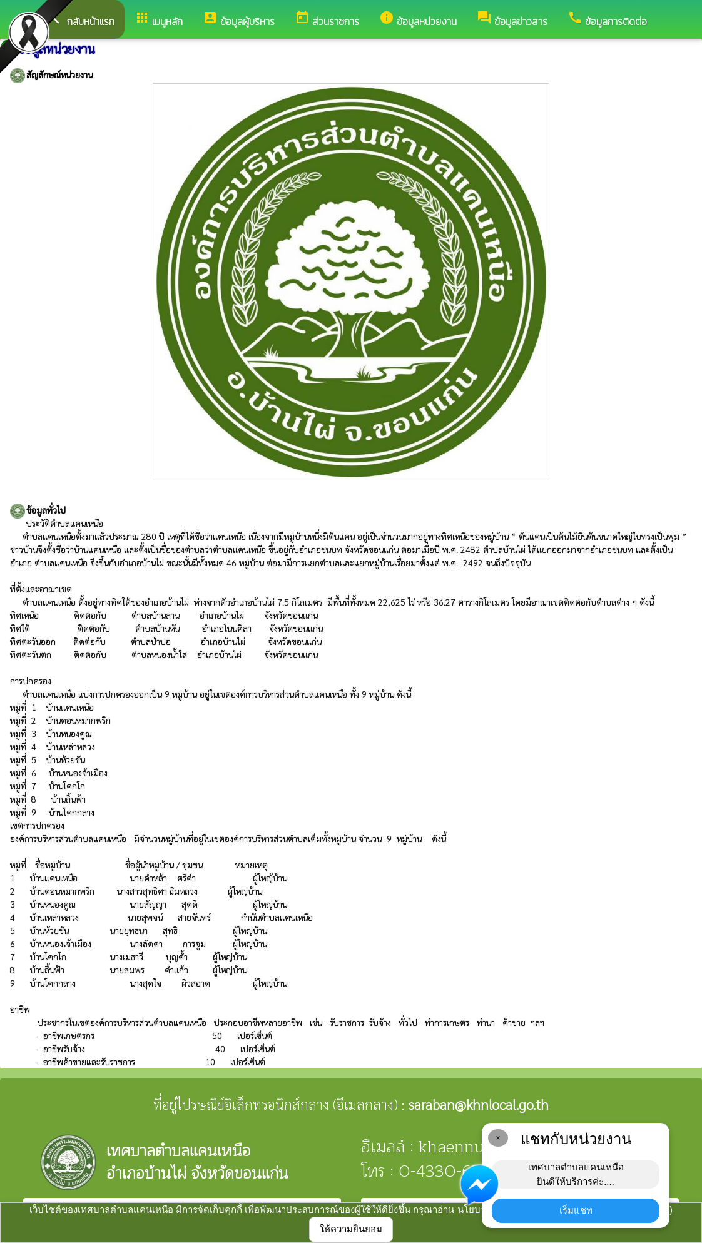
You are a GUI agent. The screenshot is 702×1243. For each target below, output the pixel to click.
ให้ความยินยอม (351, 1229)
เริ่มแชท (576, 1210)
